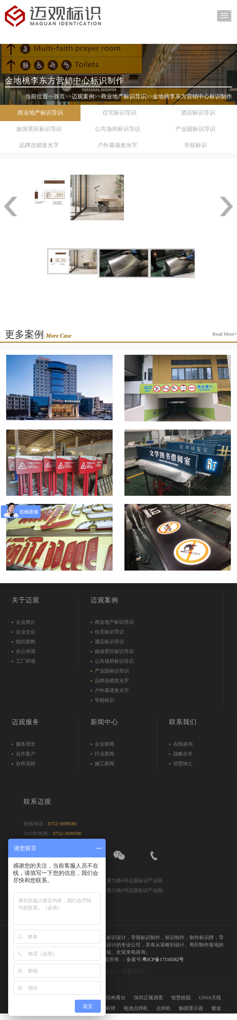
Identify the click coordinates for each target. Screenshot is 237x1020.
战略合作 (183, 754)
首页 (59, 96)
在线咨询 (183, 744)
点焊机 (163, 1008)
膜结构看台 (113, 997)
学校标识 (195, 145)
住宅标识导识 (119, 113)
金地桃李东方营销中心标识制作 (192, 96)
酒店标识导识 (198, 113)
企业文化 (25, 632)
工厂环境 (25, 661)
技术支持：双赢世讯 (118, 971)
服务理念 (25, 744)
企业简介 (25, 622)
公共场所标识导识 (117, 129)
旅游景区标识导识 (39, 129)
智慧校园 (181, 997)
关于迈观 (25, 600)
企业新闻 (104, 744)
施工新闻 (104, 763)
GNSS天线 (210, 997)
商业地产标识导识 (123, 96)
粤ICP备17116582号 (163, 959)
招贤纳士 (183, 763)
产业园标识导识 (195, 129)
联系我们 (183, 721)
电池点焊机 (136, 1008)
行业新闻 (104, 754)
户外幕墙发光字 (117, 145)
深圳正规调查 (148, 997)
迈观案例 (83, 96)
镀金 (216, 1008)
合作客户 (25, 754)
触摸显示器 (191, 1008)
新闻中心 (104, 721)
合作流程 (25, 763)
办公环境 (25, 651)
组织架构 (25, 642)
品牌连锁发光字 (39, 145)
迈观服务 (25, 721)
